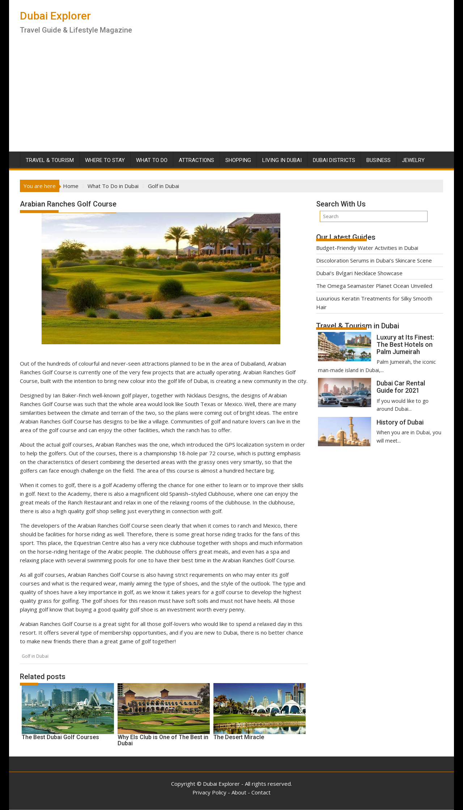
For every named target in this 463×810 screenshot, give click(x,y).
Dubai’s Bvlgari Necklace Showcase (359, 273)
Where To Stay (105, 160)
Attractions (196, 160)
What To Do (151, 160)
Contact (261, 792)
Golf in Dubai (35, 656)
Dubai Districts (334, 160)
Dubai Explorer (55, 15)
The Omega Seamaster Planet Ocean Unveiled (374, 285)
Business (378, 160)
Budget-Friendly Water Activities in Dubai (367, 247)
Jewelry (413, 160)
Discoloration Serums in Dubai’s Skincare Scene (374, 260)
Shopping (238, 160)
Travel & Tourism (50, 160)
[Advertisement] (231, 97)
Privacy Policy (209, 792)
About (239, 792)
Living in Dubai (282, 160)
